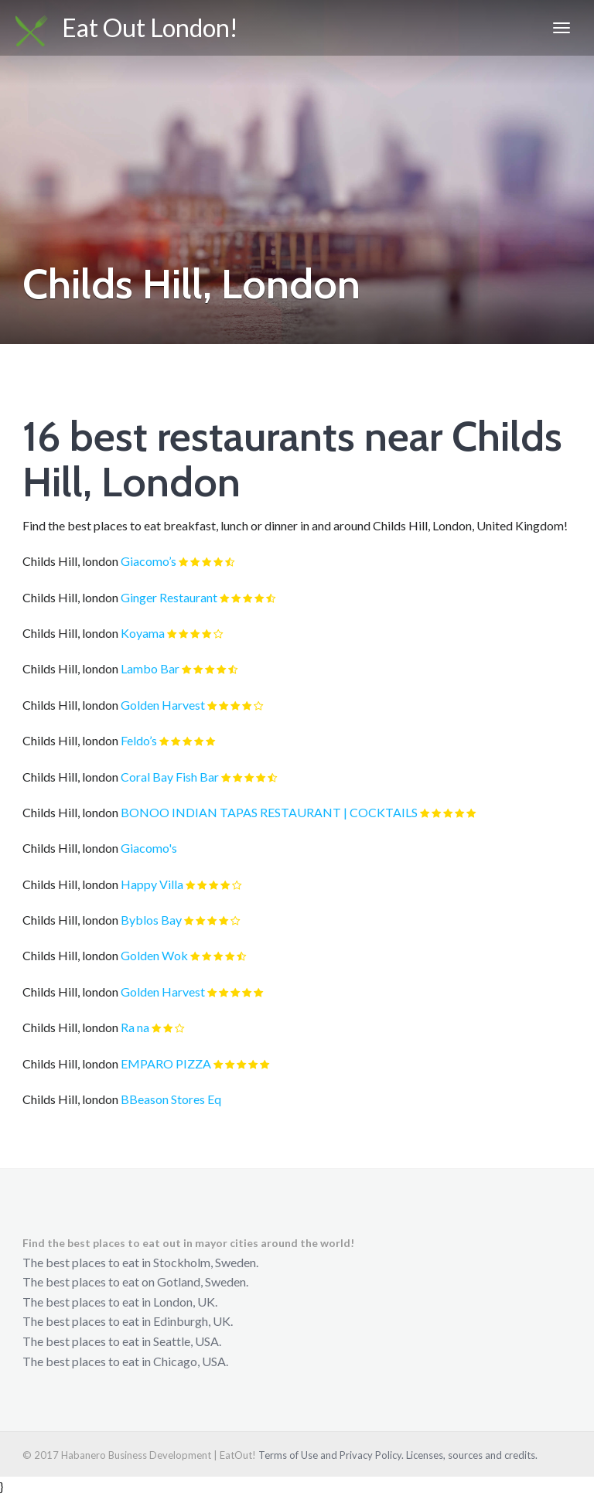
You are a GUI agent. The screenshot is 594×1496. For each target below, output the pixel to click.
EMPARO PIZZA (166, 1063)
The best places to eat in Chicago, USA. (125, 1361)
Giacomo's (149, 847)
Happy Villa (152, 884)
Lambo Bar (150, 668)
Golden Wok (154, 955)
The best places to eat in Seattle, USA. (121, 1341)
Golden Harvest (163, 704)
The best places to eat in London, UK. (119, 1301)
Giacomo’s (148, 561)
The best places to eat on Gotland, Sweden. (135, 1281)
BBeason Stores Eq (171, 1099)
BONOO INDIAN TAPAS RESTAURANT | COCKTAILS (269, 812)
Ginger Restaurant (169, 597)
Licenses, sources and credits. (472, 1455)
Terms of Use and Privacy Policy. (331, 1455)
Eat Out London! (126, 29)
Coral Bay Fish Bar (170, 776)
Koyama (143, 632)
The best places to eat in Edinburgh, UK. (127, 1321)
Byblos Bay (151, 919)
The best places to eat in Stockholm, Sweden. (140, 1262)
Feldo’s (139, 740)
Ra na (135, 1027)
